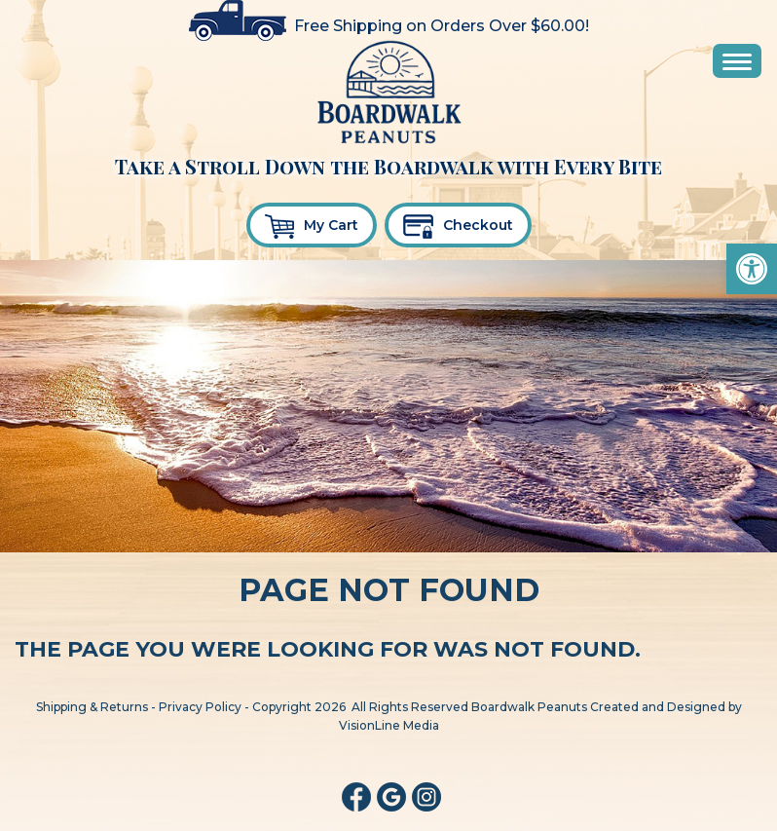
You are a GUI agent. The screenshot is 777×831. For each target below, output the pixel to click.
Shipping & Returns (92, 706)
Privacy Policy (200, 706)
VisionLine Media (389, 725)
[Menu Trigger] (737, 61)
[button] (751, 269)
